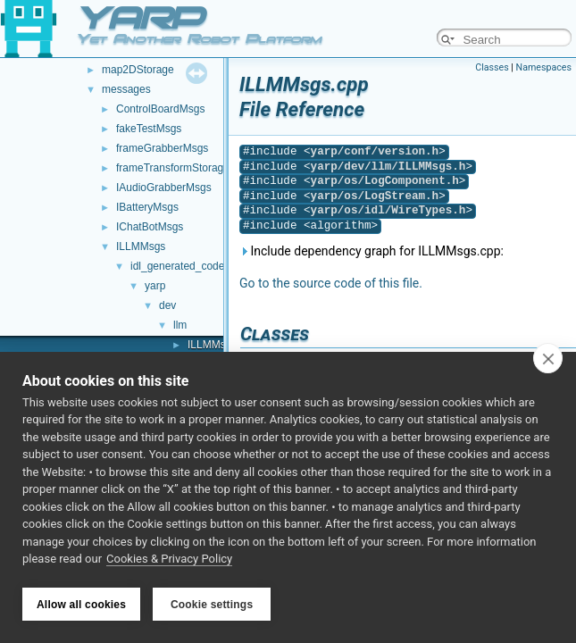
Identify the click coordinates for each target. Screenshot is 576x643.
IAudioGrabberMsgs (164, 187)
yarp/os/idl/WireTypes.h (388, 210)
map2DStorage (138, 69)
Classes (491, 67)
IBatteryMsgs (147, 207)
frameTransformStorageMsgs (185, 168)
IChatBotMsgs (149, 227)
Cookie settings (212, 604)
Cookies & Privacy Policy (169, 561)
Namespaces (544, 67)
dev (167, 305)
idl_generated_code (177, 266)
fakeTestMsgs (148, 128)
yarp (155, 286)
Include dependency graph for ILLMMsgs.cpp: (371, 251)
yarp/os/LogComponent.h (385, 180)
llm (180, 325)
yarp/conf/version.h (375, 151)
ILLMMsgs (140, 246)
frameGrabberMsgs (162, 148)
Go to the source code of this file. (330, 283)
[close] (548, 360)
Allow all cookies (81, 604)
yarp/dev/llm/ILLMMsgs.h (388, 166)
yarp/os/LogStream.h (375, 196)
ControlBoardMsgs (160, 109)
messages (126, 89)
